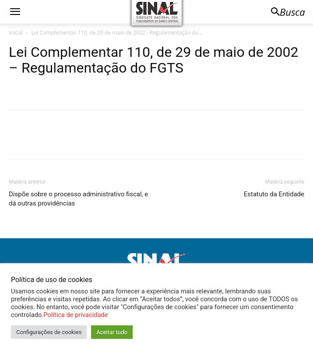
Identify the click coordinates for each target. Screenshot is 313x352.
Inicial (16, 32)
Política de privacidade (75, 315)
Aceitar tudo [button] (111, 332)
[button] (15, 12)
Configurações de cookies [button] (48, 332)
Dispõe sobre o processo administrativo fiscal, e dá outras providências (78, 198)
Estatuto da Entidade (274, 194)
